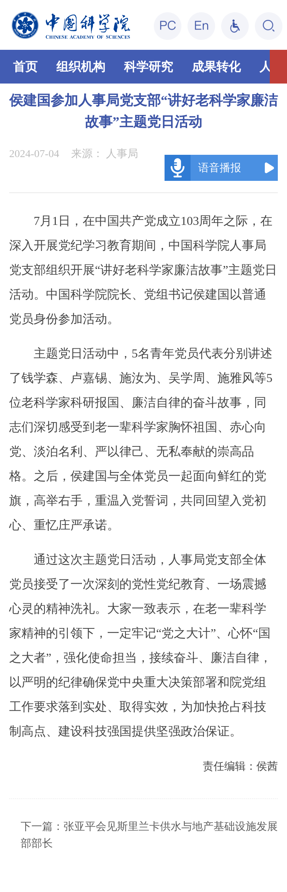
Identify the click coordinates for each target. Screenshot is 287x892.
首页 (25, 67)
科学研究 (148, 67)
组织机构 (80, 67)
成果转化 (216, 67)
